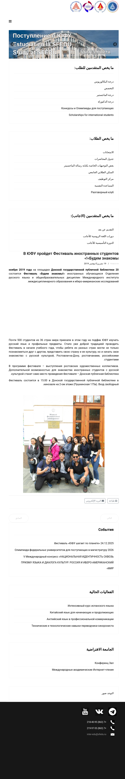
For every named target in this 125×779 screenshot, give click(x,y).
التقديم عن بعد (106, 229)
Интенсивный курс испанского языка (91, 605)
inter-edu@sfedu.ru (96, 734)
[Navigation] (10, 21)
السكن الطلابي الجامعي (101, 172)
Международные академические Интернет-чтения (83, 669)
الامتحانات (108, 152)
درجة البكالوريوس (104, 81)
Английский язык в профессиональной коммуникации (80, 619)
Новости (114, 263)
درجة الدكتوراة (106, 101)
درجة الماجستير (105, 95)
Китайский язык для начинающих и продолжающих (82, 612)
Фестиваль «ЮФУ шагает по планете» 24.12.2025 (84, 543)
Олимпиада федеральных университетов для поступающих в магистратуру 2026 (64, 550)
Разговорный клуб (102, 192)
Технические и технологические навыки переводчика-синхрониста (73, 625)
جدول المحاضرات (104, 158)
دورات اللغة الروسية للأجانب (98, 236)
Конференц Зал (104, 663)
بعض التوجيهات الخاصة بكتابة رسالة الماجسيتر (89, 165)
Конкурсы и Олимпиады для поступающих (87, 108)
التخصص (109, 88)
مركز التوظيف (106, 178)
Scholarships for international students (91, 115)
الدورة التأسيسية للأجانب (100, 242)
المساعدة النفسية (104, 185)
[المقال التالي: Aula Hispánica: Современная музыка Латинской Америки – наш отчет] (109, 518)
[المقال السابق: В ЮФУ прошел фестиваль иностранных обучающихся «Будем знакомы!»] (18, 518)
